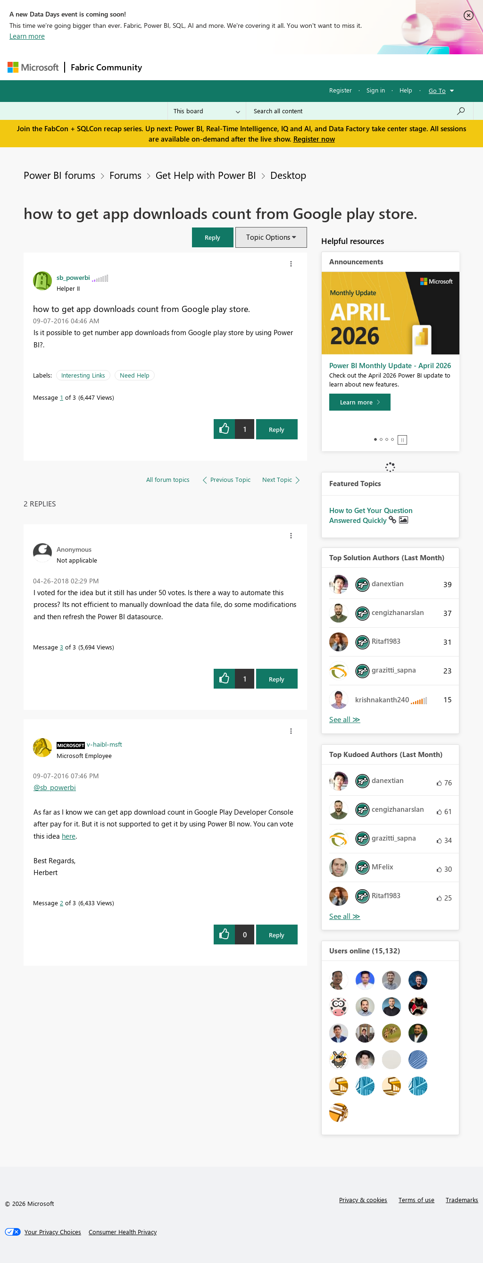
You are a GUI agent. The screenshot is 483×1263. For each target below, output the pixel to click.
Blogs (327, 67)
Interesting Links (83, 375)
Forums (163, 67)
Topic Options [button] (268, 237)
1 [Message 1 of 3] (61, 397)
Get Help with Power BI (206, 174)
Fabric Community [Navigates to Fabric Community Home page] (106, 67)
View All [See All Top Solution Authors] (344, 719)
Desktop (288, 174)
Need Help (135, 375)
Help (406, 90)
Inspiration (205, 67)
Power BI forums (59, 174)
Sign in (375, 90)
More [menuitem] (359, 67)
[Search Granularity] (207, 111)
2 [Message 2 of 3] (61, 903)
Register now (314, 138)
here (68, 836)
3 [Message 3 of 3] (61, 647)
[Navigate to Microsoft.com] (33, 67)
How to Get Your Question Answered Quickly (371, 515)
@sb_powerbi (54, 787)
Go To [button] (437, 90)
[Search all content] (360, 111)
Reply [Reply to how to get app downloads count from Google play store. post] (276, 429)
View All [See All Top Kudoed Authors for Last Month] (344, 916)
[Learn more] (360, 402)
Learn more (27, 36)
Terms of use (416, 1200)
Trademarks (462, 1200)
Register (340, 90)
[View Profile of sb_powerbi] (73, 277)
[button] (212, 237)
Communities (285, 67)
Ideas (243, 67)
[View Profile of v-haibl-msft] (104, 744)
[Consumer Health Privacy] (123, 1231)
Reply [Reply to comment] (276, 679)
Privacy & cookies (363, 1200)
